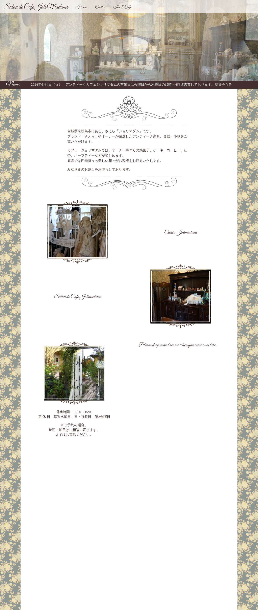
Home (81, 7)
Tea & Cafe (122, 7)
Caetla (99, 7)
